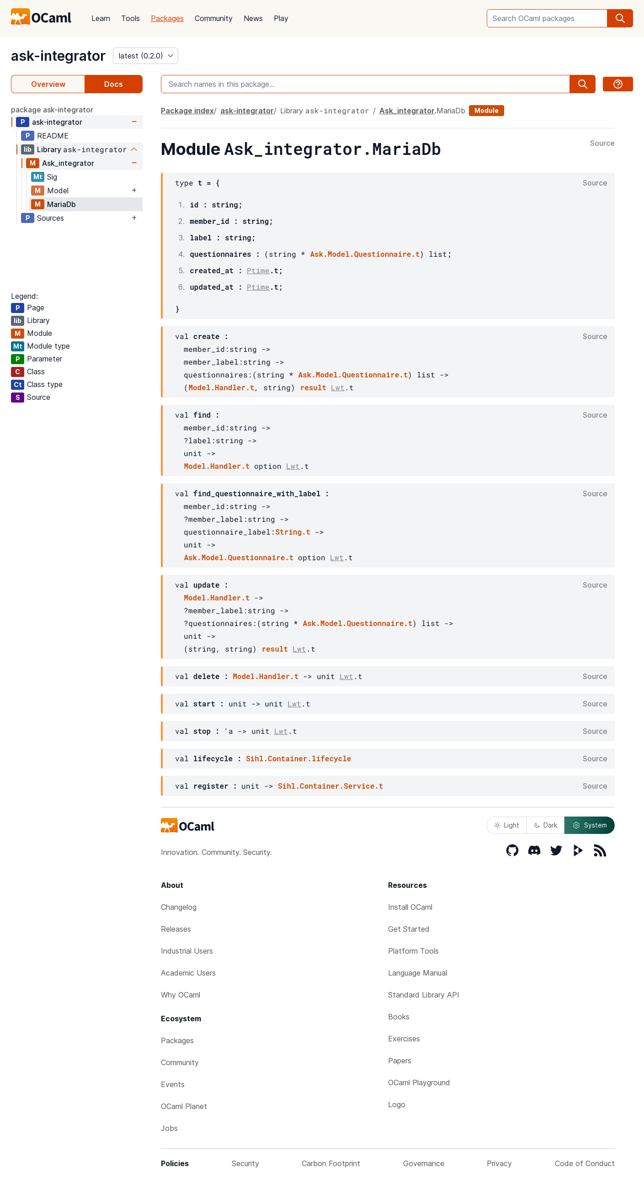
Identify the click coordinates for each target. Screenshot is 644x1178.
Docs (113, 84)
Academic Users (188, 972)
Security (245, 1163)
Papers (399, 1060)
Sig (52, 176)
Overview (48, 84)
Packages (167, 18)
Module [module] (486, 110)
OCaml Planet (184, 1106)
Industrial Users (187, 950)
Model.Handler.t (221, 387)
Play (281, 18)
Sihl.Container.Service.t (330, 786)
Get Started (409, 929)
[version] (145, 56)
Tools (130, 18)
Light (506, 825)
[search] (620, 18)
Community (214, 18)
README (53, 135)
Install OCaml (410, 907)
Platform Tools (413, 950)
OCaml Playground (419, 1082)
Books (399, 1016)
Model (58, 190)
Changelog (179, 907)
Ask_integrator (68, 163)
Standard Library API (423, 994)
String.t (292, 531)
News (253, 18)
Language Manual (417, 972)
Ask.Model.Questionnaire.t (365, 254)
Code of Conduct (585, 1163)
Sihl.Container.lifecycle (298, 758)
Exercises (404, 1038)
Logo (396, 1104)
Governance (423, 1163)
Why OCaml (180, 994)
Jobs (169, 1128)
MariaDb (61, 204)
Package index (187, 110)
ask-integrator (58, 56)
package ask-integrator (52, 109)
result (313, 387)
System (589, 825)
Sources (50, 218)
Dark (545, 825)
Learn (100, 18)
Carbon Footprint (331, 1163)
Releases (176, 929)
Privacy (499, 1163)
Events (173, 1084)
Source (602, 143)
